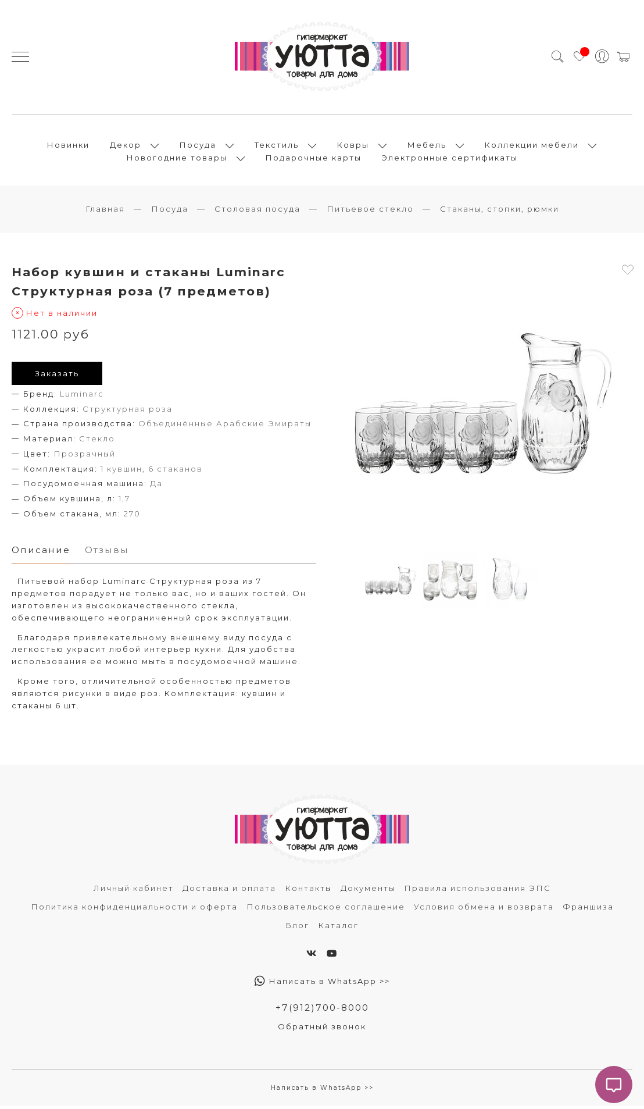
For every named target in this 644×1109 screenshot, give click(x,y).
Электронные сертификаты (450, 159)
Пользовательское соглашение (325, 910)
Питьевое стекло (370, 212)
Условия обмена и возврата (484, 910)
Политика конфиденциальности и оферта (134, 910)
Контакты (308, 891)
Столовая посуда (257, 212)
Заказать (57, 376)
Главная (105, 212)
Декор (125, 146)
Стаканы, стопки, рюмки (499, 212)
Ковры (353, 146)
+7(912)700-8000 (322, 1011)
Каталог (338, 928)
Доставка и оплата (229, 891)
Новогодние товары (177, 159)
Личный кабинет (134, 891)
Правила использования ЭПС (477, 891)
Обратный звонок (322, 1030)
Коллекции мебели (532, 146)
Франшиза (588, 910)
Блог (297, 928)
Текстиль (277, 146)
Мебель (426, 146)
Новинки (68, 146)
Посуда (198, 146)
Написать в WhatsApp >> (322, 984)
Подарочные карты (314, 159)
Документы (368, 891)
